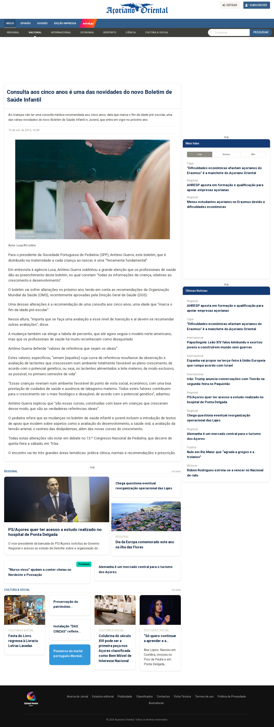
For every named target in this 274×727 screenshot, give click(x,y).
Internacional (61, 32)
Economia (87, 32)
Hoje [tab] (199, 154)
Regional (13, 32)
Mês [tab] (253, 154)
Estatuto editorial (103, 696)
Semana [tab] (226, 154)
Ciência (131, 32)
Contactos (163, 696)
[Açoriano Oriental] (31, 706)
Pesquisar (260, 32)
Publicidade (125, 696)
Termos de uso (204, 696)
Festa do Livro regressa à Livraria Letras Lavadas (23, 641)
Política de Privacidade (232, 696)
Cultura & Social (156, 32)
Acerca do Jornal (77, 696)
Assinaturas (156, 703)
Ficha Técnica (182, 696)
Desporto (109, 32)
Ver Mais (176, 471)
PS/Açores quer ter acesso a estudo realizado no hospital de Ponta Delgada (55, 532)
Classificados (144, 696)
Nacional (35, 32)
